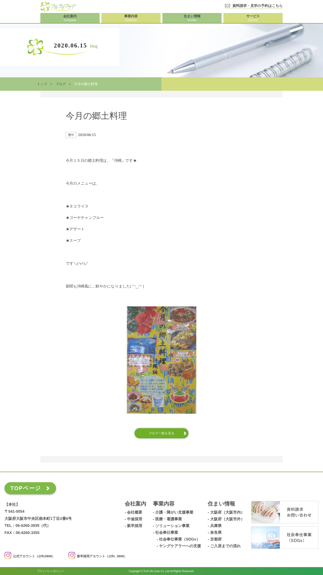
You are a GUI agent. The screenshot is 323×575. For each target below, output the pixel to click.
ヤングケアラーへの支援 (180, 546)
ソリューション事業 (172, 526)
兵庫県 (216, 526)
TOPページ (25, 488)
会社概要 (134, 512)
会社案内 (135, 504)
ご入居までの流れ (225, 546)
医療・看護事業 (168, 519)
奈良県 (216, 533)
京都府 (216, 539)
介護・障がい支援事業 (174, 512)
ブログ (61, 84)
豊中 (71, 135)
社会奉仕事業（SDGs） (179, 539)
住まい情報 (221, 504)
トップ (42, 84)
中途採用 (134, 519)
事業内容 (164, 504)
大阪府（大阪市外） (227, 519)
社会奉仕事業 (166, 533)
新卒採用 (134, 526)
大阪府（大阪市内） (227, 512)
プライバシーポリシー (50, 571)
